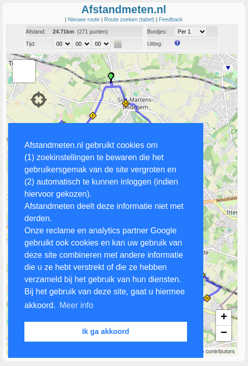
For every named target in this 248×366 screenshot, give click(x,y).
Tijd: (31, 44)
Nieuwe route (84, 19)
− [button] (224, 333)
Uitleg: (154, 44)
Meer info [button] (76, 305)
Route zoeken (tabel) (130, 19)
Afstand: (36, 31)
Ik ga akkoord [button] (106, 331)
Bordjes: (157, 31)
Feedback (171, 19)
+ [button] (224, 317)
